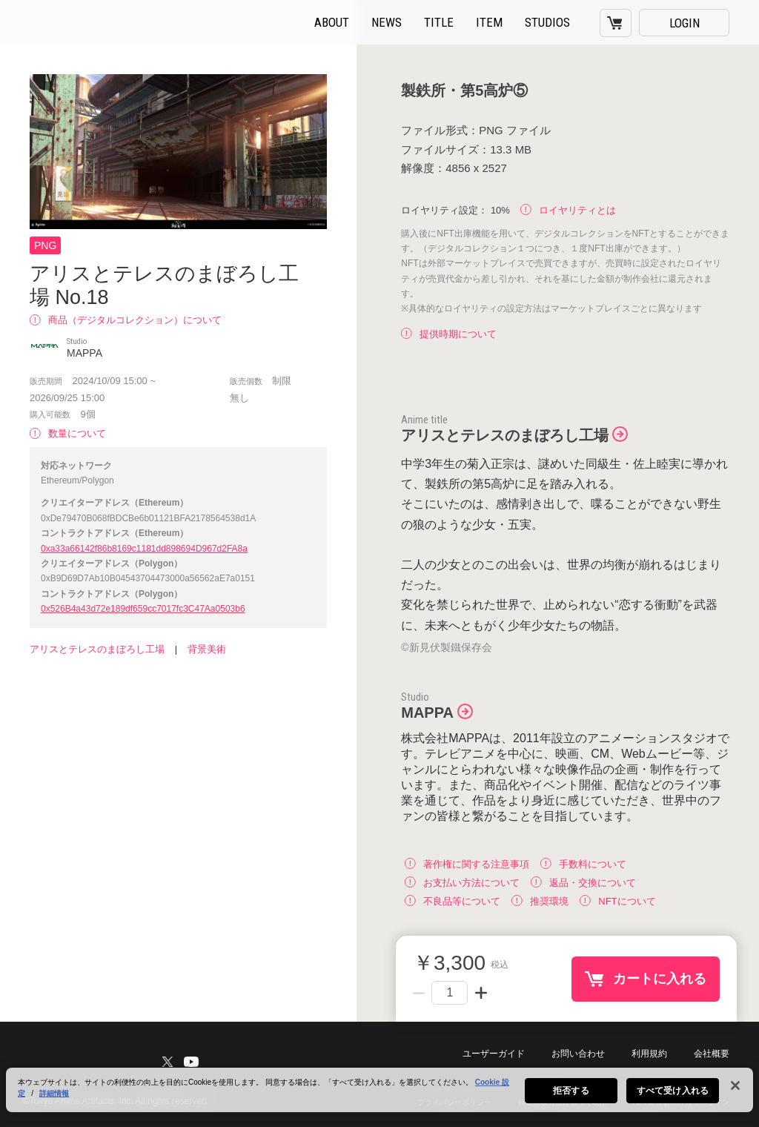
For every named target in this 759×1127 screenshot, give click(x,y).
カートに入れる (659, 978)
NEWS (386, 22)
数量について (68, 433)
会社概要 (711, 1053)
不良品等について (452, 900)
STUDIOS (547, 22)
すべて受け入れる (673, 1099)
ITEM (489, 22)
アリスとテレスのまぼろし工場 (97, 649)
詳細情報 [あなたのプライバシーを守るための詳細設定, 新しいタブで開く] (54, 1102)
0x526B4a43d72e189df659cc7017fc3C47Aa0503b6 (143, 609)
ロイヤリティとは (568, 210)
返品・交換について (583, 882)
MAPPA (427, 712)
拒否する (571, 1099)
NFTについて (617, 900)
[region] (379, 1099)
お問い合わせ (578, 1053)
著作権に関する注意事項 (467, 863)
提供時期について (449, 334)
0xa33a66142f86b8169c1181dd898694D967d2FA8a (144, 548)
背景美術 (207, 649)
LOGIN (684, 23)
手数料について (583, 863)
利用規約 (649, 1053)
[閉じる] (735, 1094)
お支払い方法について (462, 882)
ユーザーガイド (494, 1053)
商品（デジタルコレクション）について (126, 319)
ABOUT (331, 22)
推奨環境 (540, 900)
